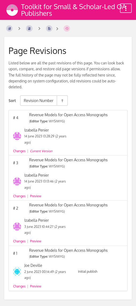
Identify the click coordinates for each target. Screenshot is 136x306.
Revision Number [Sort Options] (38, 100)
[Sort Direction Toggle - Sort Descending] (62, 100)
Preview (35, 196)
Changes (19, 151)
